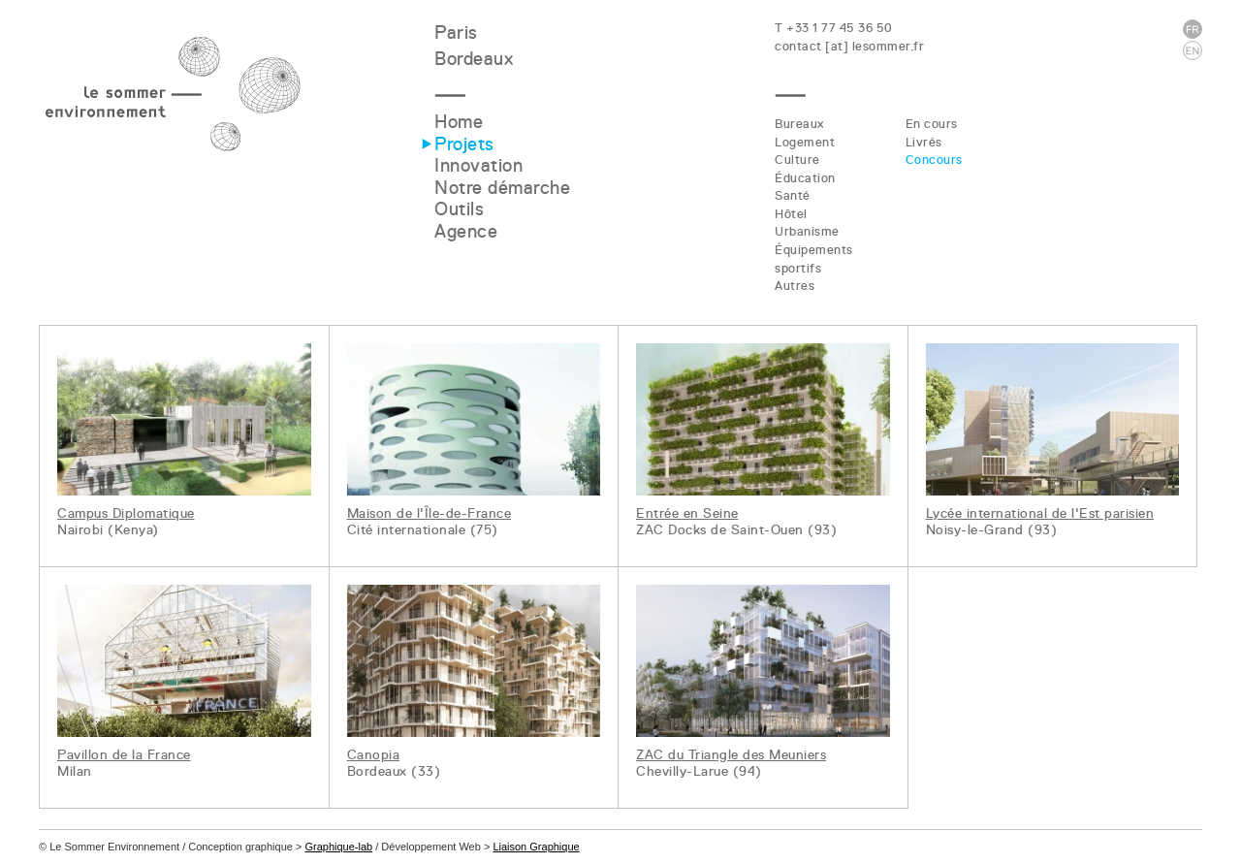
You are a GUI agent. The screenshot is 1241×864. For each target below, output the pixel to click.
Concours (934, 159)
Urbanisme (807, 231)
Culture (797, 159)
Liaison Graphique (536, 846)
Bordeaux (473, 58)
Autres (794, 285)
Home (458, 122)
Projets (464, 144)
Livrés (924, 142)
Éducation (805, 178)
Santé (793, 195)
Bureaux (799, 123)
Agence (465, 231)
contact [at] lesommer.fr (849, 46)
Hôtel (791, 214)
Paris (456, 32)
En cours (932, 123)
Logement (805, 142)
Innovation (478, 165)
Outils (459, 209)
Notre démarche (502, 187)
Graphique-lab (338, 846)
